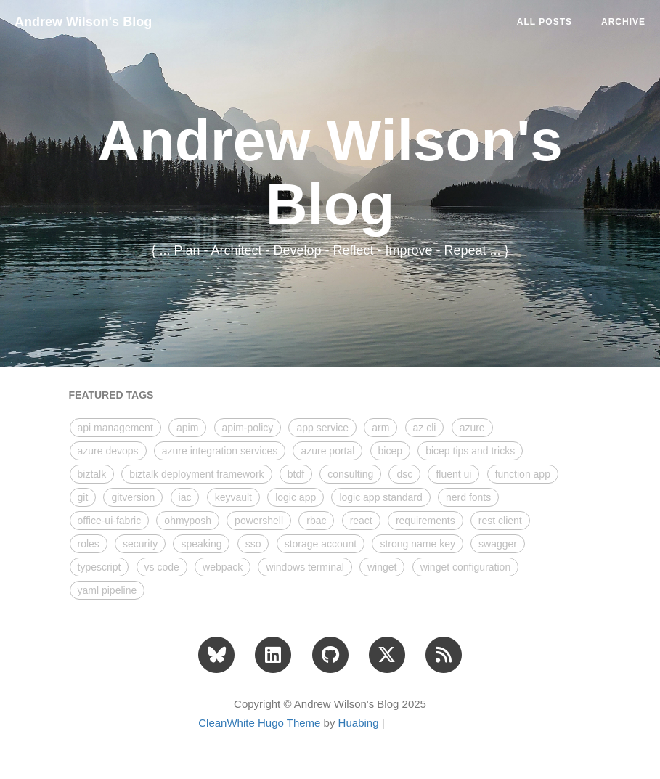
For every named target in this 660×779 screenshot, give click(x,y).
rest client (500, 520)
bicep (390, 451)
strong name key (417, 544)
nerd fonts (468, 497)
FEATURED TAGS (111, 395)
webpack (223, 567)
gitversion (133, 497)
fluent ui (453, 474)
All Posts (544, 22)
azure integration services (220, 451)
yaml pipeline (107, 590)
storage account (321, 544)
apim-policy (248, 427)
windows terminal (304, 567)
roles (88, 544)
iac (185, 497)
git (83, 497)
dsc (404, 474)
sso (253, 544)
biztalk (92, 474)
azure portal (327, 451)
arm (380, 427)
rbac (316, 520)
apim (187, 427)
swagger (497, 544)
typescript (99, 567)
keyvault (233, 497)
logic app (295, 497)
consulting (350, 474)
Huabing (358, 723)
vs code (161, 567)
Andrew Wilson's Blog (83, 22)
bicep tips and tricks (470, 451)
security (140, 544)
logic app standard (380, 497)
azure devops (108, 451)
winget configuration (465, 567)
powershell (259, 520)
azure (472, 427)
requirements (425, 520)
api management (115, 427)
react (361, 520)
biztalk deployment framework (196, 474)
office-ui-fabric (110, 520)
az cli (424, 427)
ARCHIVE (623, 22)
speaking (201, 544)
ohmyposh (187, 520)
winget (381, 567)
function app (522, 474)
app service (322, 427)
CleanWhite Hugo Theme (259, 723)
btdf (296, 474)
